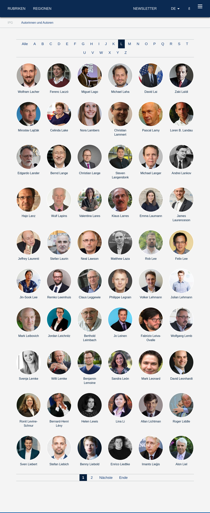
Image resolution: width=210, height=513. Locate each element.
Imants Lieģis (151, 464)
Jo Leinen (120, 335)
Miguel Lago (89, 91)
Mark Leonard (150, 378)
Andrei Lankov (181, 173)
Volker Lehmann (151, 297)
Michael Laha (120, 91)
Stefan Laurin (59, 258)
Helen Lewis (89, 421)
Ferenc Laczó (59, 91)
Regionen (42, 9)
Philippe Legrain (120, 297)
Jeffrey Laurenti (28, 258)
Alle (25, 44)
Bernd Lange (59, 173)
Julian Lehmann (181, 297)
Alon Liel (181, 464)
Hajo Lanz (28, 216)
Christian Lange (89, 173)
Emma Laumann (151, 216)
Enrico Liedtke (120, 464)
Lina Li (120, 421)
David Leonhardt (181, 378)
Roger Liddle (181, 421)
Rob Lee (151, 258)
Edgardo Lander (29, 173)
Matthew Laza (120, 258)
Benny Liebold (89, 464)
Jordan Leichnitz (59, 335)
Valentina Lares (89, 216)
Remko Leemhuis (59, 297)
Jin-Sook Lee (28, 297)
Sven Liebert (28, 464)
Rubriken (16, 9)
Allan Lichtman (151, 421)
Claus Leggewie (90, 297)
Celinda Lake (59, 130)
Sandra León (120, 378)
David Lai (150, 91)
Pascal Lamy (151, 130)
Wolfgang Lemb (181, 335)
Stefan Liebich (59, 464)
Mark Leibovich (28, 335)
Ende (123, 478)
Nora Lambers (89, 130)
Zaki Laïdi (181, 91)
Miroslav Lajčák (28, 130)
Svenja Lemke (28, 378)
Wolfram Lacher (28, 91)
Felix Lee (181, 258)
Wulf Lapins (59, 216)
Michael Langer (150, 173)
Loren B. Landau (181, 130)
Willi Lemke (59, 378)
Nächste (106, 478)
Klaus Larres (120, 216)
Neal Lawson (90, 258)
